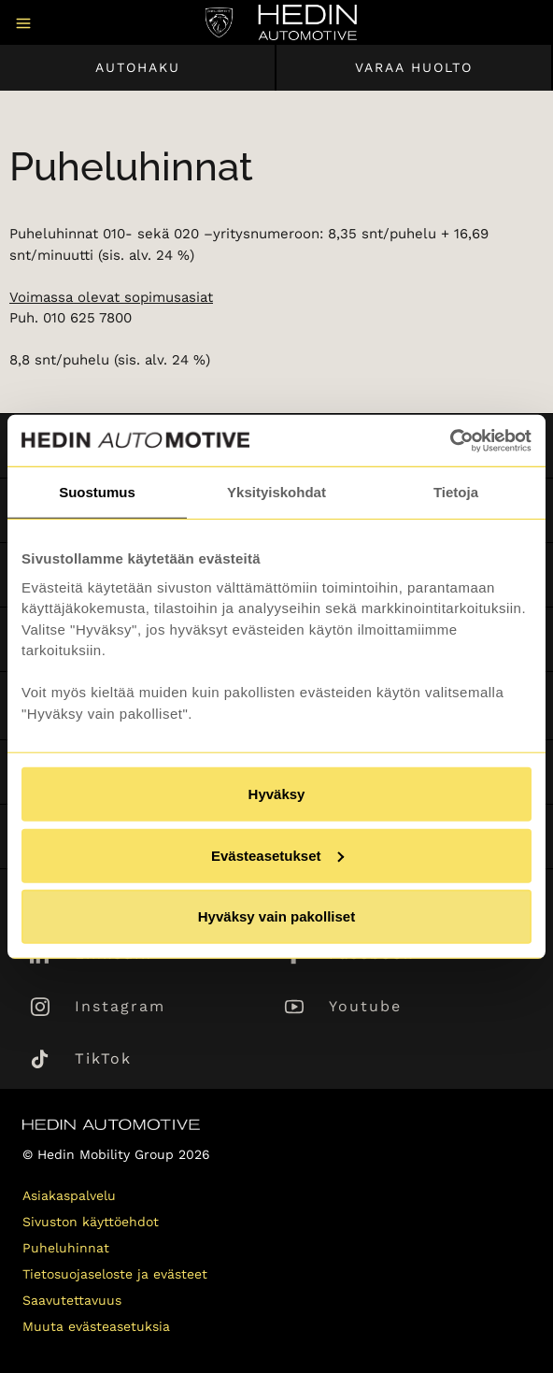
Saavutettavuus (71, 1300)
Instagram (120, 1006)
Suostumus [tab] (97, 492)
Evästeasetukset (277, 855)
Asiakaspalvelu (69, 1195)
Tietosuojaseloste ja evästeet (114, 1273)
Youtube (365, 1006)
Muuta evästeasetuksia (96, 1326)
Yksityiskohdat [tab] (276, 492)
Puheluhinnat (65, 1247)
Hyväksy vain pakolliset (276, 916)
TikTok (103, 1058)
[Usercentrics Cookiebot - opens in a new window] (450, 440)
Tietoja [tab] (455, 492)
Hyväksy (276, 794)
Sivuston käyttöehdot (90, 1221)
